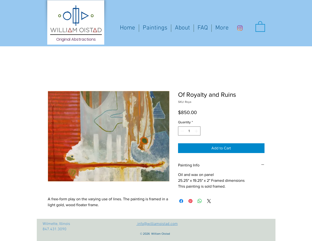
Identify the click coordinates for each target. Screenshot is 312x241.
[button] (260, 26)
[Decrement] (182, 131)
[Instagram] (240, 28)
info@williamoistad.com (157, 224)
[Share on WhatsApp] (200, 201)
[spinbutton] (189, 131)
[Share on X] (209, 201)
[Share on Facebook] (181, 201)
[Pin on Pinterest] (190, 201)
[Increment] (197, 131)
